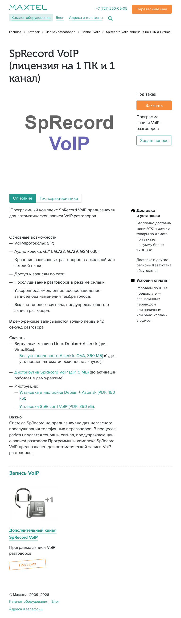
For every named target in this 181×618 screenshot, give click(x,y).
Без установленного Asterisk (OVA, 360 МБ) (61, 355)
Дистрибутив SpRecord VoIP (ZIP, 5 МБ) (51, 372)
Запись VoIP (24, 473)
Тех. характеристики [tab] (59, 198)
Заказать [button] (154, 105)
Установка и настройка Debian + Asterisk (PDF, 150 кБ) (67, 395)
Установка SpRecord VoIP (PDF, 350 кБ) (56, 406)
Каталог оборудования (28, 601)
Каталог (31, 17)
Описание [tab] (22, 198)
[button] (152, 9)
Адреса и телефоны (86, 17)
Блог (60, 17)
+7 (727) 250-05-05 (111, 8)
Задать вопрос (154, 140)
